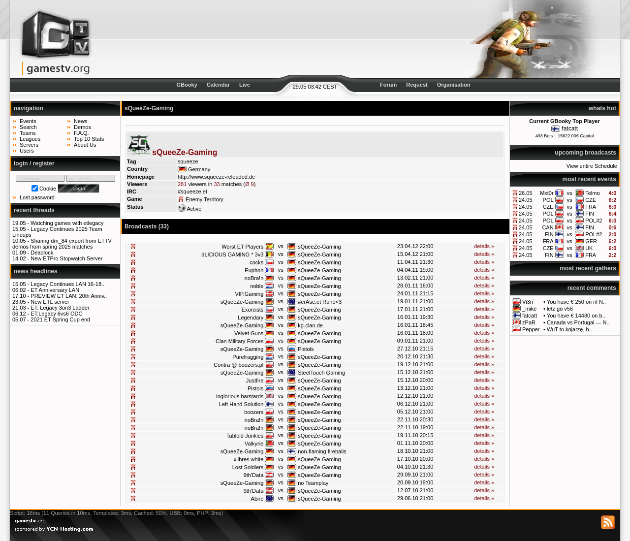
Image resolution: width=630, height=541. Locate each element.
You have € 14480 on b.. (576, 315)
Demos (82, 127)
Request (416, 85)
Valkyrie (254, 443)
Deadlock (42, 252)
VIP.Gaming (249, 294)
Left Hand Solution (241, 404)
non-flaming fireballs (322, 451)
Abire (257, 499)
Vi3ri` (528, 302)
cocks (256, 262)
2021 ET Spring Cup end (60, 319)
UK (589, 248)
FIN (589, 214)
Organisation (454, 85)
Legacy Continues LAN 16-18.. (67, 284)
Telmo (592, 193)
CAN (547, 227)
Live (244, 85)
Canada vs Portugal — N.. (578, 322)
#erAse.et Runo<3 (320, 302)
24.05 (526, 200)
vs (569, 193)
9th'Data (254, 475)
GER (591, 241)
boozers (253, 412)
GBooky (187, 85)
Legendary (250, 317)
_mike (529, 309)
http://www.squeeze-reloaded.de (216, 177)
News (81, 121)
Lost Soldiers (248, 467)
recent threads (34, 210)
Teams (27, 133)
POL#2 (593, 220)
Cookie (47, 188)
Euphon (254, 270)
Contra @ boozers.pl (238, 365)
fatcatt (570, 128)
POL (548, 200)
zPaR (529, 322)
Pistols (306, 349)
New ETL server (50, 302)
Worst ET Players (242, 247)
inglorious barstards (239, 396)
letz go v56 (560, 309)
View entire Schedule (592, 166)
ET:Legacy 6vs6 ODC (56, 314)
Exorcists (253, 310)
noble (256, 286)
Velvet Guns (248, 333)
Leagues (30, 139)
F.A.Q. (81, 133)
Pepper (530, 329)
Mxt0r (547, 193)
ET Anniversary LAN (55, 290)
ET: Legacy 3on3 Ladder (60, 308)
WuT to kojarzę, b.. (569, 329)
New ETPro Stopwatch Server (66, 258)
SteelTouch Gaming (321, 373)
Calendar (218, 85)
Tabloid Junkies (244, 436)
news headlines (36, 271)
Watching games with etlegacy (67, 223)
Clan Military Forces (239, 341)
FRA (590, 207)
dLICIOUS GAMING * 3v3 (232, 254)
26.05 (526, 193)
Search (28, 127)
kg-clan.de (310, 325)
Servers (29, 145)
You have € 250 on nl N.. (576, 302)
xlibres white (249, 459)
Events (28, 121)
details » (484, 246)
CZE (590, 200)
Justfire (254, 380)
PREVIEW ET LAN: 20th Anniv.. (69, 296)
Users (27, 151)
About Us (85, 145)
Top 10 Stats (89, 139)
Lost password (37, 197)
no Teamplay (313, 483)
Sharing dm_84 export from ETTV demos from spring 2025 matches (62, 244)
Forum (388, 85)
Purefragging (247, 357)
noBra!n (254, 278)
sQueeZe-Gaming (319, 247)
